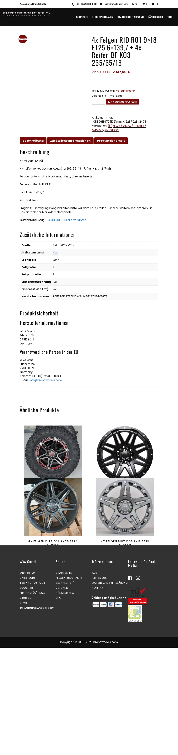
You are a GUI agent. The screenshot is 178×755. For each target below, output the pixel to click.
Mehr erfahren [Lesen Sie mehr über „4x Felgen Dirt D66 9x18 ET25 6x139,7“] (124, 617)
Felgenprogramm (103, 17)
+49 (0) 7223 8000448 (84, 4)
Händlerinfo (155, 17)
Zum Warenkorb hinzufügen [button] (52, 510)
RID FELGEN (112, 130)
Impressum (100, 685)
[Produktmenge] (98, 102)
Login (135, 4)
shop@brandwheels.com (114, 4)
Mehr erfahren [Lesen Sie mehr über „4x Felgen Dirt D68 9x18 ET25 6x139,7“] (124, 510)
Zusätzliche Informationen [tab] (70, 141)
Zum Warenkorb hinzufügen (122, 101)
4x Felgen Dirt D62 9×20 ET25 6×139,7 (52, 597)
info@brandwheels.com (46, 380)
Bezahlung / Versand (130, 17)
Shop (170, 17)
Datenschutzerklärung (110, 690)
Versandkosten (126, 90)
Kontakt (98, 695)
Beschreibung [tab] (33, 141)
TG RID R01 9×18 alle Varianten (66, 220)
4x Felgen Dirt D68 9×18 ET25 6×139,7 (125, 491)
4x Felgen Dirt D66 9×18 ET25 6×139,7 (125, 597)
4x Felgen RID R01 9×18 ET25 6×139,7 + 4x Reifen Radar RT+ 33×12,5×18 (53, 491)
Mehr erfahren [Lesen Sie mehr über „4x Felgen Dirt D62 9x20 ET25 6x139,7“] (52, 617)
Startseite (82, 17)
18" (110, 126)
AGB (95, 680)
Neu (55, 252)
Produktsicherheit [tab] (111, 141)
